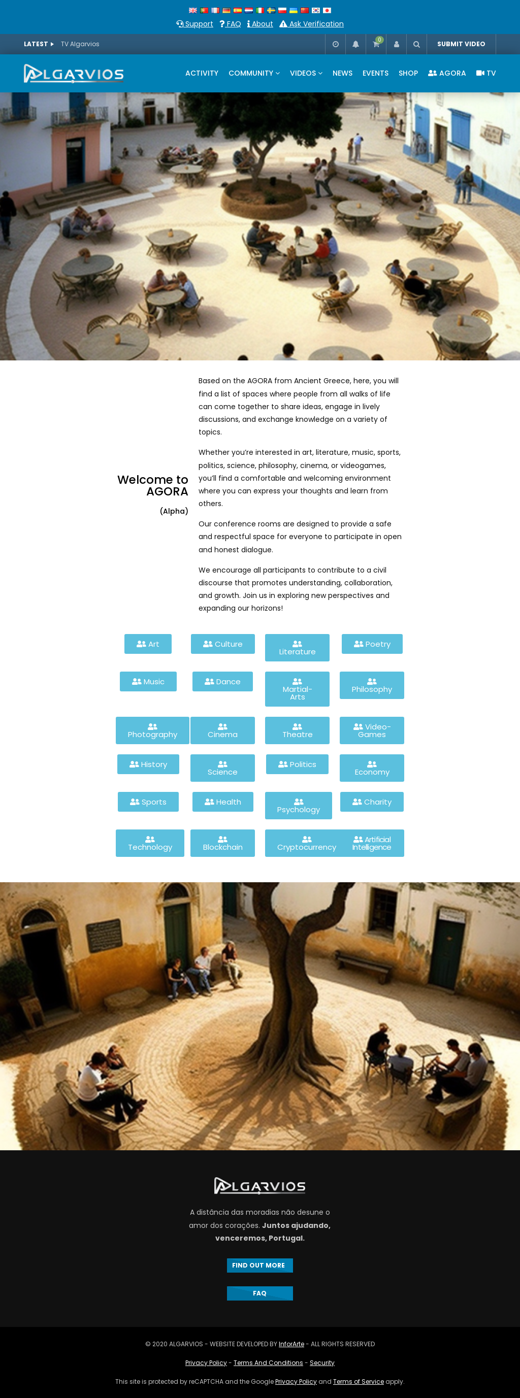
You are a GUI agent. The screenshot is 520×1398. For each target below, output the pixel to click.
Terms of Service (358, 1381)
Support (194, 24)
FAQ (230, 24)
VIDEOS (303, 73)
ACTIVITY (201, 73)
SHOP (408, 73)
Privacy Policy (206, 1362)
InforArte (291, 1344)
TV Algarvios (80, 44)
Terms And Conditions (268, 1362)
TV (486, 73)
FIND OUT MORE (260, 1265)
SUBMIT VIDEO (461, 44)
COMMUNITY (251, 73)
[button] (148, 644)
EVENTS (375, 73)
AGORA (447, 73)
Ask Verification (311, 24)
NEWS (342, 73)
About (260, 24)
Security (322, 1362)
